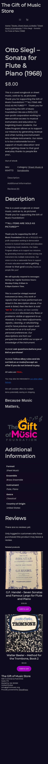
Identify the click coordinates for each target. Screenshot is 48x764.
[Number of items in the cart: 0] (27, 19)
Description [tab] (13, 248)
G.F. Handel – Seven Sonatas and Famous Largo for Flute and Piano (24, 666)
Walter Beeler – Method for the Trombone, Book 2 (24, 727)
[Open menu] (20, 19)
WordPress (23, 760)
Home (7, 26)
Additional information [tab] (19, 253)
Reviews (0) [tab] (13, 259)
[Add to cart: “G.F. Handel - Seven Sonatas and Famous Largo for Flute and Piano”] (24, 679)
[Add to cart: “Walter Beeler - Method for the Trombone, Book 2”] (24, 738)
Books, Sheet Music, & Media (24, 26)
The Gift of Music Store (15, 746)
